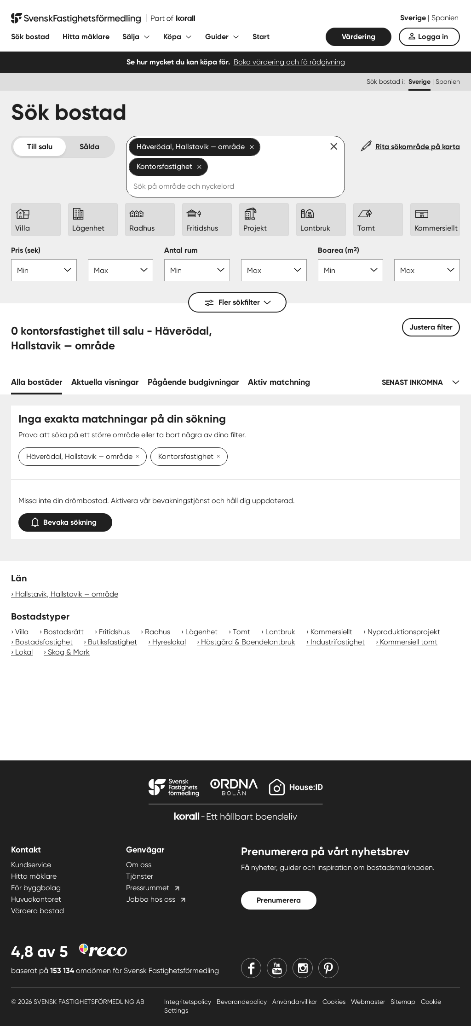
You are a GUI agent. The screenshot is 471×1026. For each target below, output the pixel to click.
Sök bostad (30, 36)
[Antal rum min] (197, 270)
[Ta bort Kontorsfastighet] (216, 457)
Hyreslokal (169, 642)
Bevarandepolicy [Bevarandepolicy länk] (243, 1001)
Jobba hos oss (150, 899)
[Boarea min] (351, 270)
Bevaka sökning (65, 520)
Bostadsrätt (64, 631)
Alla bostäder (36, 382)
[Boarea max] (427, 270)
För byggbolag (36, 887)
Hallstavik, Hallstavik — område (66, 594)
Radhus (157, 631)
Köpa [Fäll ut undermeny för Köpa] (172, 36)
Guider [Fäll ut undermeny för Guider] (217, 36)
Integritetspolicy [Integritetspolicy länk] (188, 1001)
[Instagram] (303, 968)
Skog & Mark (69, 652)
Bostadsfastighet (44, 642)
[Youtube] (277, 968)
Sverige (414, 17)
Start (261, 36)
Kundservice (31, 864)
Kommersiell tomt (408, 642)
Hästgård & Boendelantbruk (248, 642)
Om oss (138, 864)
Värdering (358, 36)
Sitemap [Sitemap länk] (404, 1001)
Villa (22, 631)
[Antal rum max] (274, 270)
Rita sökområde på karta (417, 146)
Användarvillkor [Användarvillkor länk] (295, 1001)
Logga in (433, 36)
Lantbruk (280, 631)
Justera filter (431, 327)
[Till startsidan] (103, 18)
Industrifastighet (337, 642)
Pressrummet (147, 887)
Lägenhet (201, 631)
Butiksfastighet (112, 642)
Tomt (241, 631)
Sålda (89, 146)
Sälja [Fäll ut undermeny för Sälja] (130, 36)
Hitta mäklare (86, 36)
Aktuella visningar (104, 382)
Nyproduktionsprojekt (404, 631)
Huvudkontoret (36, 899)
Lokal (24, 652)
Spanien (445, 17)
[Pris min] (44, 270)
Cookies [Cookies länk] (334, 1001)
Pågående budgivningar (193, 382)
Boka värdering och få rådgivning (289, 62)
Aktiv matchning (279, 382)
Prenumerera (279, 900)
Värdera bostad (37, 910)
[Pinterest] (328, 968)
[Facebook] (251, 968)
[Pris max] (121, 270)
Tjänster (139, 876)
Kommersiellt (331, 631)
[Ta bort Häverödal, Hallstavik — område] (135, 457)
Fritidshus (114, 631)
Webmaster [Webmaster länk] (369, 1001)
